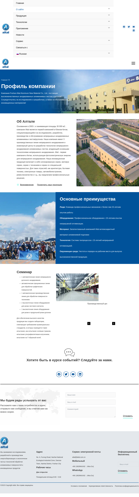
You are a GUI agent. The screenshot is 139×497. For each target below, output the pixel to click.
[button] (103, 335)
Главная (4, 81)
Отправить (128, 417)
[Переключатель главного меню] (133, 63)
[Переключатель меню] (109, 8)
